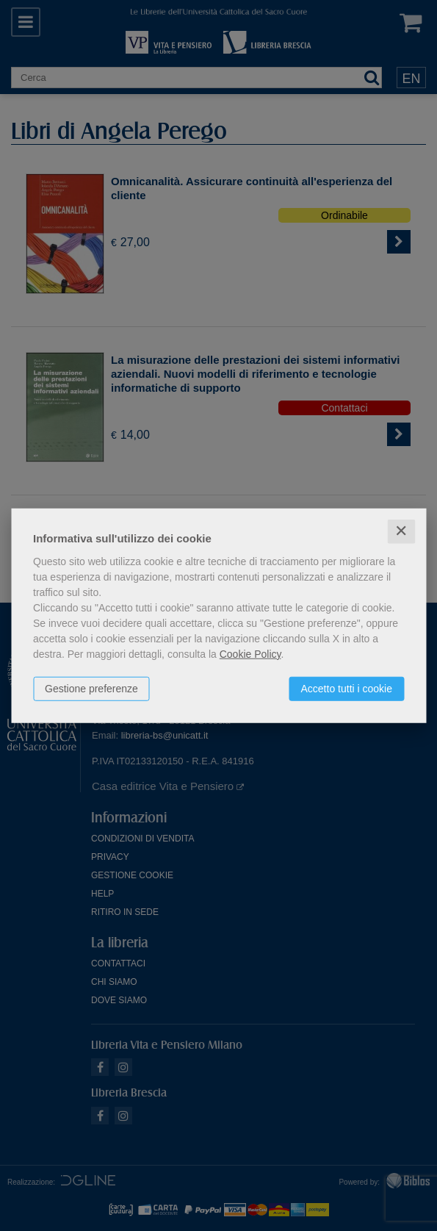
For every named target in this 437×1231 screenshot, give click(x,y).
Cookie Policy (250, 654)
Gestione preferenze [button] (91, 689)
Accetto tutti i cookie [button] (346, 689)
